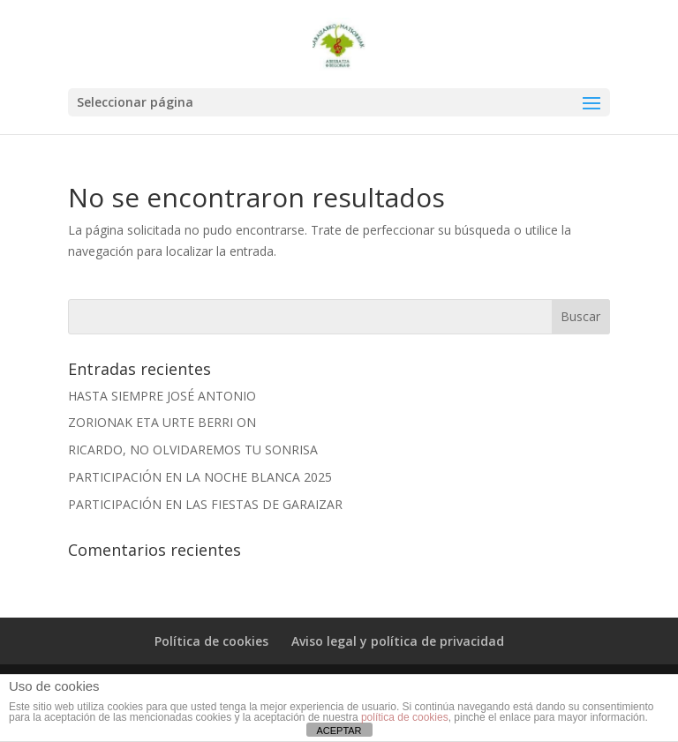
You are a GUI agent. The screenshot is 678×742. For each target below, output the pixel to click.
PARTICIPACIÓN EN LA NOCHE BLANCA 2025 (200, 476)
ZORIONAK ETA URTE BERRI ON (162, 422)
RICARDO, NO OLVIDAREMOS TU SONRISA (193, 449)
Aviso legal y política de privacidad (397, 641)
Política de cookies (211, 641)
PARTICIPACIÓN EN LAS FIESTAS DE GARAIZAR (205, 504)
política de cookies (404, 717)
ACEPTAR (338, 730)
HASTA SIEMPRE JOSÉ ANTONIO (162, 395)
